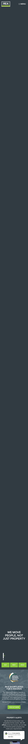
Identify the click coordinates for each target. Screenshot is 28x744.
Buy (5, 665)
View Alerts (11, 736)
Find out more (14, 707)
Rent (14, 665)
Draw (22, 665)
